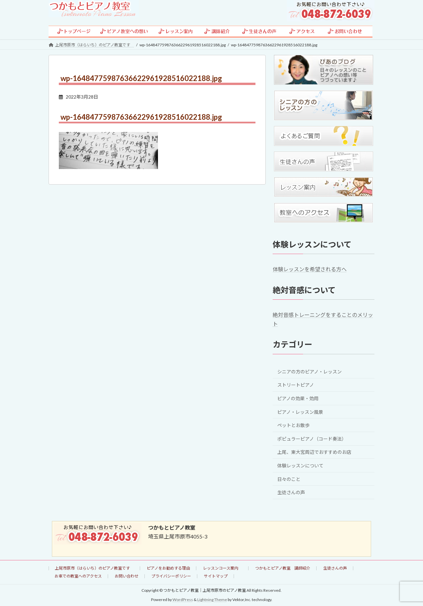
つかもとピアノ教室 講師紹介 (282, 568)
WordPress (183, 599)
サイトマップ (216, 576)
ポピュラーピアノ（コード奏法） (311, 438)
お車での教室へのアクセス (78, 576)
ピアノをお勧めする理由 (168, 568)
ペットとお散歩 (293, 425)
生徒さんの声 (291, 492)
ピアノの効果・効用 (298, 398)
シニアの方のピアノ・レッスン (309, 371)
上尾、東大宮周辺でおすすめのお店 (314, 452)
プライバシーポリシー (171, 576)
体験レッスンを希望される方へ (310, 269)
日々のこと (288, 479)
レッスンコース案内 (222, 568)
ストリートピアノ (295, 385)
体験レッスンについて (300, 465)
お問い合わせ (126, 576)
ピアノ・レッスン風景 (300, 411)
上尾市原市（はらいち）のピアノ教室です (94, 568)
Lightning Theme (212, 599)
